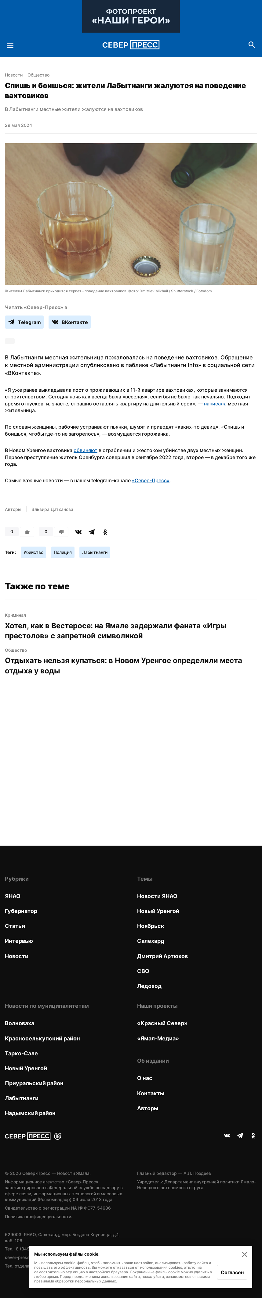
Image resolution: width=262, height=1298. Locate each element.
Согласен (232, 1272)
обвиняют (85, 450)
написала (215, 404)
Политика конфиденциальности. (38, 1216)
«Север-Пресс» (150, 480)
